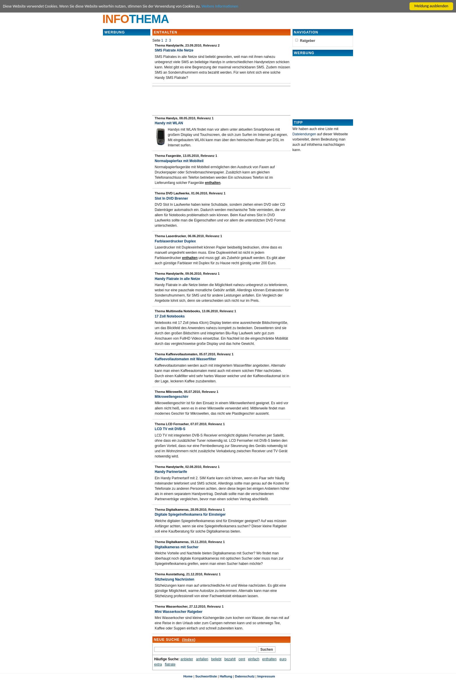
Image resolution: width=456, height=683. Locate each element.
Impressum (266, 676)
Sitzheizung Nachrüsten (174, 579)
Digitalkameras (177, 509)
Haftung (226, 676)
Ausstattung (175, 574)
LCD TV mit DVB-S (170, 429)
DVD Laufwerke (177, 193)
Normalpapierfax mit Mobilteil (179, 161)
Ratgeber (307, 41)
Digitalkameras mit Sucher (177, 547)
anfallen (202, 659)
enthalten (269, 659)
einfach (253, 659)
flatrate (170, 664)
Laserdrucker (176, 236)
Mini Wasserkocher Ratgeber (178, 612)
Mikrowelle (174, 391)
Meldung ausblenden (431, 5)
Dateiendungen (304, 134)
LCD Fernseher (177, 424)
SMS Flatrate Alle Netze (174, 50)
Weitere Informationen (220, 6)
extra (158, 664)
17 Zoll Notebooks (170, 316)
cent (241, 659)
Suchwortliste (206, 676)
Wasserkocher (176, 606)
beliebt (216, 659)
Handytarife (175, 45)
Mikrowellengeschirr (171, 397)
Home (188, 676)
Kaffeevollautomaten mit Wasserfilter (185, 359)
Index (189, 640)
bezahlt (230, 659)
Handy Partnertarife (171, 472)
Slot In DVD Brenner (171, 198)
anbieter (187, 659)
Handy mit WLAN (169, 123)
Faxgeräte (173, 155)
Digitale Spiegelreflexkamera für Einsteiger (190, 514)
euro (282, 659)
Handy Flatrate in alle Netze (177, 279)
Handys (171, 118)
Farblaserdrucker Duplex (175, 241)
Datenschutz (245, 676)
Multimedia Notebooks (183, 311)
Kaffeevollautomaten (181, 354)
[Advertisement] (126, 123)
